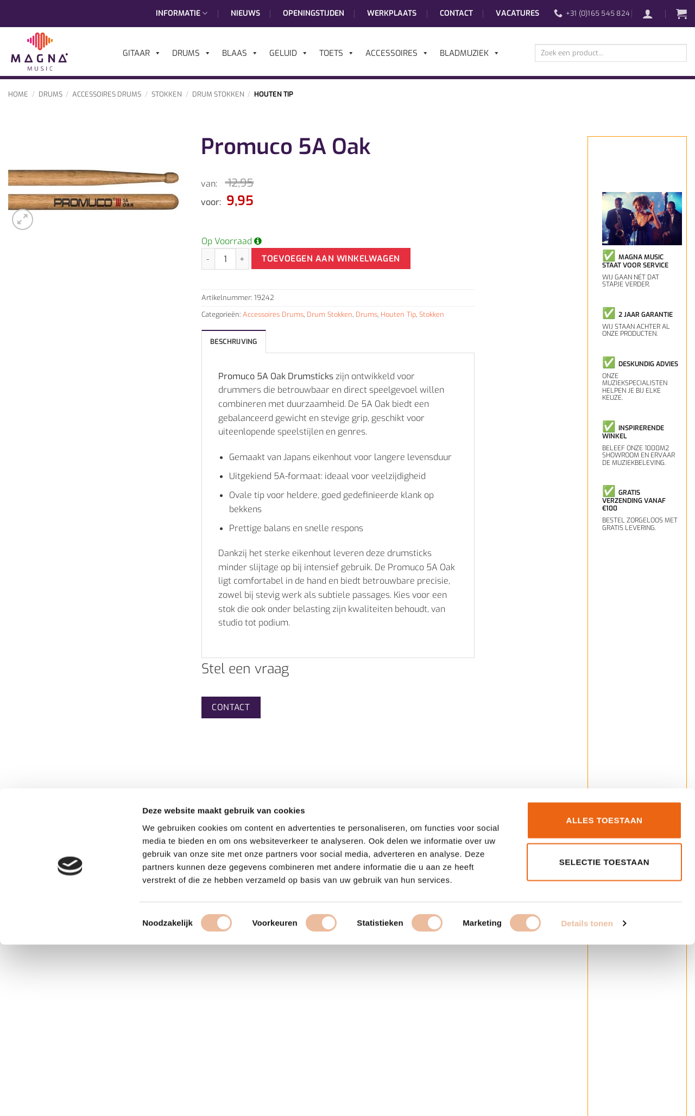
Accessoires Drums (106, 94)
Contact (456, 13)
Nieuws (245, 13)
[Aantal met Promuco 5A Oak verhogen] (242, 259)
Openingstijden (313, 13)
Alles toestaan (604, 991)
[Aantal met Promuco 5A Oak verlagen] (207, 259)
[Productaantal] (225, 259)
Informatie (181, 13)
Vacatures (517, 13)
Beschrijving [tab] (233, 341)
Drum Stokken (218, 94)
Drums (50, 94)
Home (18, 94)
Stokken (166, 94)
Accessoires (397, 53)
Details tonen (586, 1094)
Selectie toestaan (604, 1033)
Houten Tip (273, 94)
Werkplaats (391, 13)
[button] (653, 13)
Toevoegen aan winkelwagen (331, 258)
